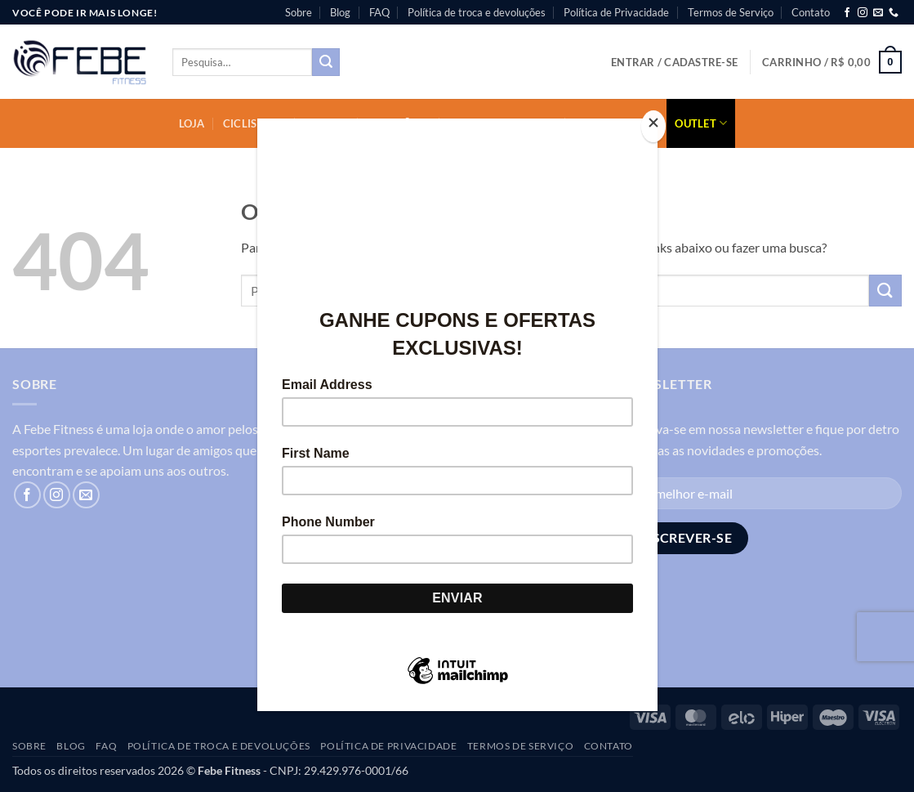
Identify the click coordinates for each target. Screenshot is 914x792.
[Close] (653, 126)
